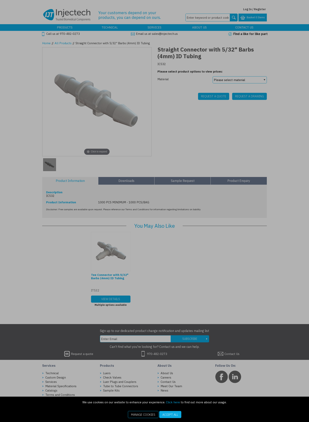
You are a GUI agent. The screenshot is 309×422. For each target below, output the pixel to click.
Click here (173, 402)
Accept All (170, 414)
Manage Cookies (143, 414)
